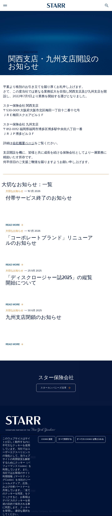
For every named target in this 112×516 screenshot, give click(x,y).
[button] (5, 5)
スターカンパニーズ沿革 (56, 393)
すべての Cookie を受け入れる (90, 439)
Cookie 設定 (46, 439)
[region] (56, 475)
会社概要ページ (24, 143)
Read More (15, 225)
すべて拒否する (65, 439)
